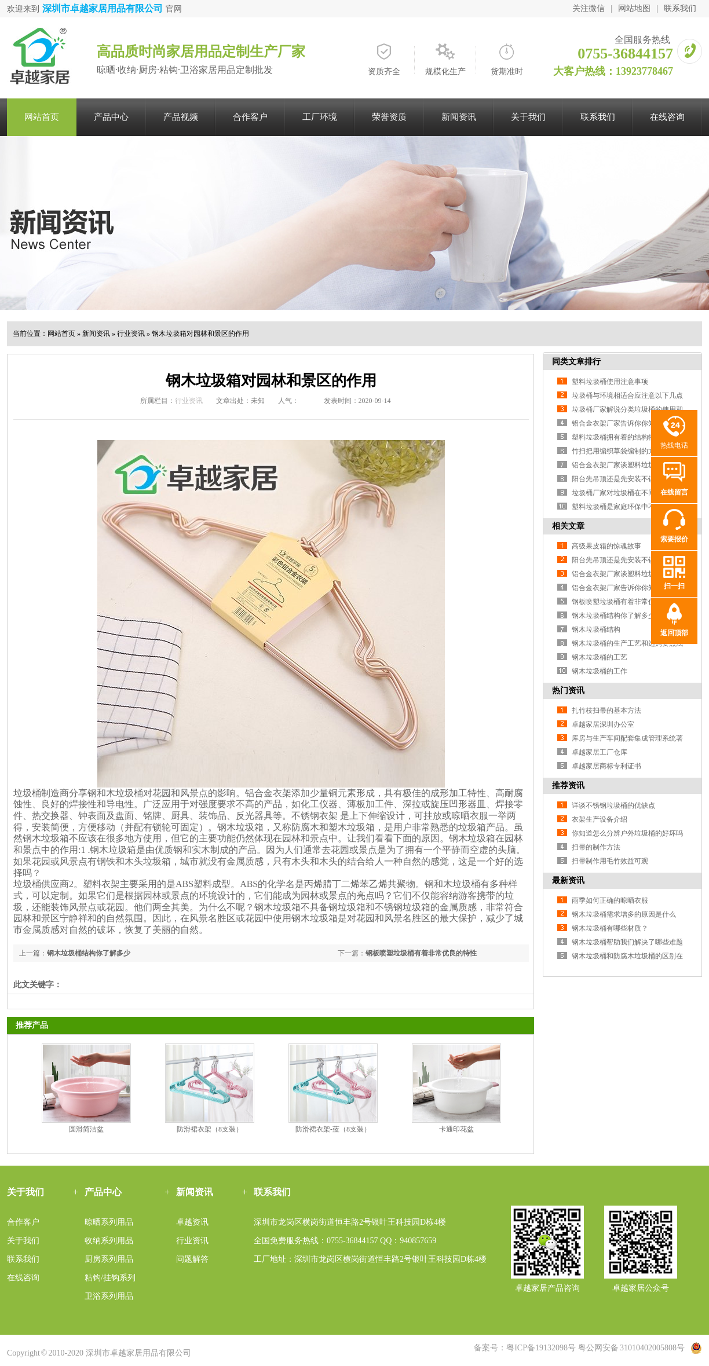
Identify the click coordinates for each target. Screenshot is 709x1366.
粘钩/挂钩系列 (110, 1277)
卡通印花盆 (456, 1129)
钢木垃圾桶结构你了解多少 (88, 953)
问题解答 (192, 1259)
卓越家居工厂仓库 (599, 752)
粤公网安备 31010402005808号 (631, 1347)
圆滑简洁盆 (86, 1129)
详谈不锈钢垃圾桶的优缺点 (613, 805)
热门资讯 (568, 690)
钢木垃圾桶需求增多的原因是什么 (624, 914)
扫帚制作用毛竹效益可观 (610, 861)
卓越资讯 (192, 1222)
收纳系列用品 (109, 1240)
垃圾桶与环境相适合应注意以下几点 (627, 395)
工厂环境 (319, 117)
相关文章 (568, 526)
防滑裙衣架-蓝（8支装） (333, 1129)
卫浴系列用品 (109, 1296)
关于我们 (528, 117)
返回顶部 (674, 633)
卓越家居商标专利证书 (606, 766)
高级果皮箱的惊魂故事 (606, 546)
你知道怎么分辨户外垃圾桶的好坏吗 (627, 833)
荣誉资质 (389, 117)
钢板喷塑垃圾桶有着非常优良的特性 (421, 953)
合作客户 (250, 117)
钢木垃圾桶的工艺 (599, 657)
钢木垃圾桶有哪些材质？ (610, 928)
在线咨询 (667, 117)
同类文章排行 (576, 361)
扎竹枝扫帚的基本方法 (606, 710)
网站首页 (41, 117)
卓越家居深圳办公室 (603, 724)
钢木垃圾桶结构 (596, 629)
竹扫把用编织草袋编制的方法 (617, 451)
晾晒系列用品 (109, 1222)
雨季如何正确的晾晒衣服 (610, 900)
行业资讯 (131, 333)
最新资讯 (568, 880)
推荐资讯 (568, 785)
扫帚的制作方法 (596, 847)
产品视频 (180, 117)
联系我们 (680, 8)
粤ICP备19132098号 (541, 1347)
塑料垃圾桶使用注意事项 (610, 382)
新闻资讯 (458, 117)
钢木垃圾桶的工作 (599, 671)
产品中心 (111, 117)
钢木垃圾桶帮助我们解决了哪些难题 (627, 942)
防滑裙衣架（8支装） (210, 1129)
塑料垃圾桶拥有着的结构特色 (617, 437)
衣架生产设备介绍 (599, 819)
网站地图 (634, 8)
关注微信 (588, 8)
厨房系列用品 (109, 1259)
